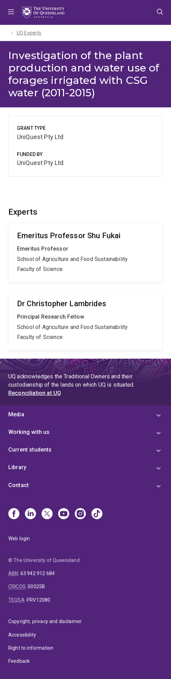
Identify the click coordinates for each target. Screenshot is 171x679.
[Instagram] (80, 514)
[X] (47, 514)
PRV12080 (38, 600)
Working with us (29, 432)
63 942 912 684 (37, 573)
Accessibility (22, 635)
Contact (18, 485)
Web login (19, 538)
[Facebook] (13, 514)
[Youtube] (63, 514)
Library (17, 467)
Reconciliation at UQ (34, 393)
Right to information (30, 648)
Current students (30, 449)
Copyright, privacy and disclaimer (45, 621)
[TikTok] (96, 514)
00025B (36, 586)
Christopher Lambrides (85, 320)
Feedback (19, 661)
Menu (11, 12)
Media (16, 414)
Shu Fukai (85, 252)
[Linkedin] (30, 514)
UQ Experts (29, 33)
